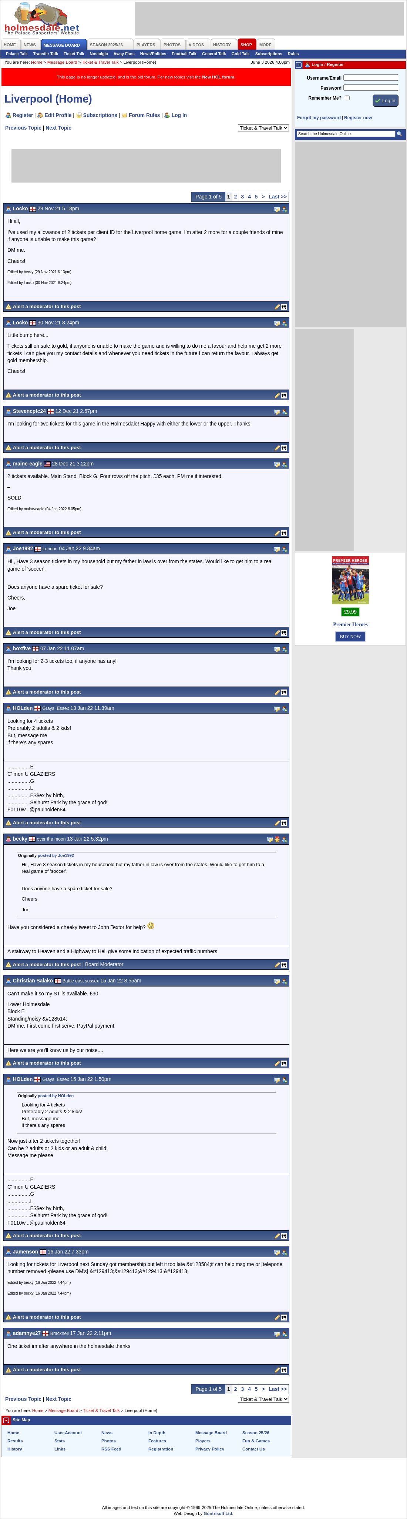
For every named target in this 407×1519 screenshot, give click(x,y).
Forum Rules (144, 115)
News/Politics (153, 53)
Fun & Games (256, 1441)
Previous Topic (23, 128)
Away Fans (124, 53)
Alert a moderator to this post (47, 306)
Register (23, 115)
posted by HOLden (56, 1096)
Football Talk (184, 53)
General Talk (214, 53)
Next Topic (58, 128)
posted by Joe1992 (56, 855)
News (106, 1432)
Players (203, 1441)
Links (59, 1449)
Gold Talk (241, 53)
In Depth (156, 1432)
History (14, 1449)
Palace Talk (17, 53)
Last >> (278, 197)
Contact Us (253, 1449)
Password (331, 88)
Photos (108, 1441)
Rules (293, 53)
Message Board (62, 62)
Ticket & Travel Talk (100, 62)
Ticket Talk (74, 53)
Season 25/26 (255, 1432)
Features (157, 1441)
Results (15, 1441)
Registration (160, 1449)
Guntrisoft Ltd (218, 1513)
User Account (68, 1432)
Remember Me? (325, 98)
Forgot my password (319, 117)
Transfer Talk (45, 53)
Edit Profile (58, 115)
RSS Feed (111, 1449)
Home (37, 62)
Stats (59, 1441)
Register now (358, 117)
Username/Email (324, 78)
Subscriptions (268, 53)
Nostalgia (99, 53)
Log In (179, 115)
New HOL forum (218, 77)
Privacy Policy (209, 1449)
